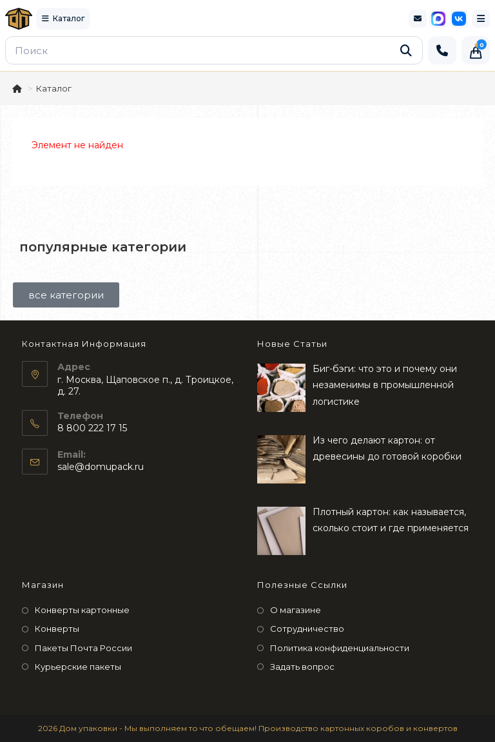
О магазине (295, 610)
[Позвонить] (442, 50)
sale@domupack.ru (100, 467)
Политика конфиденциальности (339, 648)
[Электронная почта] (418, 19)
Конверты (57, 628)
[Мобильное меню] (481, 19)
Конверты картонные (82, 610)
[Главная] (18, 88)
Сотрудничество (307, 628)
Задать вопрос (302, 666)
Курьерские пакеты (78, 666)
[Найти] (406, 50)
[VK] (459, 19)
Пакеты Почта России (83, 648)
